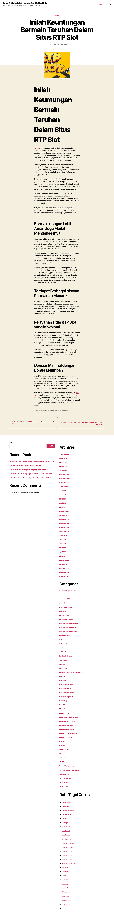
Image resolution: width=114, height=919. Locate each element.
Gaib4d (62, 631)
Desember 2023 (65, 465)
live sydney (63, 692)
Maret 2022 (63, 547)
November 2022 (65, 514)
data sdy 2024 (67, 891)
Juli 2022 (62, 531)
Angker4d (63, 602)
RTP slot (57, 15)
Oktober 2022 (64, 518)
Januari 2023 (64, 506)
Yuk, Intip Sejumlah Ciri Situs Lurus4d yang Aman (28, 459)
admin (54, 45)
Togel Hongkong (65, 769)
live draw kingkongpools (70, 854)
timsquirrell (63, 401)
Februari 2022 (64, 551)
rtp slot (40, 401)
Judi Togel (63, 659)
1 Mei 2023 (63, 45)
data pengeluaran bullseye (69, 614)
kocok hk (65, 871)
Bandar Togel (64, 606)
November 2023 (65, 469)
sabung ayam (64, 741)
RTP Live (62, 732)
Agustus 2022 (64, 527)
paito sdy (65, 858)
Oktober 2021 (64, 567)
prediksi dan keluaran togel (69, 708)
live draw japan (67, 895)
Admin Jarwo (64, 586)
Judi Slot (62, 655)
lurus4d (62, 696)
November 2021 (65, 563)
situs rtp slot (50, 401)
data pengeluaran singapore (70, 622)
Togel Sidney (64, 777)
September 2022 (65, 522)
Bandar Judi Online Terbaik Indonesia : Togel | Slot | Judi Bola (28, 3)
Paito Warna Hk (67, 842)
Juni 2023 (63, 486)
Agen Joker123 (65, 590)
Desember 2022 (65, 510)
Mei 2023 (62, 490)
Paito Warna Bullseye (69, 834)
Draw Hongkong (65, 626)
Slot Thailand (64, 753)
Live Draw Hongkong (67, 675)
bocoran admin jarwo (67, 610)
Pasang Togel (64, 704)
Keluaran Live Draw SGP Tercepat (72, 663)
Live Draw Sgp (67, 830)
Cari (11, 433)
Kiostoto (62, 667)
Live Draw (63, 671)
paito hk (64, 867)
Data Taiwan (66, 818)
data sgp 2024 (67, 883)
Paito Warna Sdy (68, 846)
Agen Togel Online (66, 598)
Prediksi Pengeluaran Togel (70, 716)
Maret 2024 (63, 453)
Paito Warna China (68, 838)
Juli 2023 (62, 482)
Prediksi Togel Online (67, 728)
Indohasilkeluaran (66, 647)
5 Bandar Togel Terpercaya (69, 582)
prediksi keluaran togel (68, 712)
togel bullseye (64, 765)
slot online (56, 401)
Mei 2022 (62, 539)
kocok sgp (65, 875)
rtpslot (44, 401)
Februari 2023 (64, 502)
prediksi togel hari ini (67, 720)
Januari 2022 (64, 555)
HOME (101, 4)
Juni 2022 (63, 535)
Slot (60, 745)
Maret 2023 (63, 498)
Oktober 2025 (64, 445)
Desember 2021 (65, 559)
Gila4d (61, 639)
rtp (37, 401)
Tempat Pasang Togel (67, 757)
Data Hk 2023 (67, 805)
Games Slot (63, 635)
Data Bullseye (67, 793)
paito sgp (65, 862)
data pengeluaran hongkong (70, 618)
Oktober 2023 (64, 473)
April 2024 (63, 449)
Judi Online (63, 651)
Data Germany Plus (69, 801)
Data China (66, 797)
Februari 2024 (64, 457)
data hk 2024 (66, 887)
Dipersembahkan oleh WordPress (67, 914)
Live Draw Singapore (67, 684)
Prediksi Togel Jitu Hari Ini (69, 724)
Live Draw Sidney (66, 679)
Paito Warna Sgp (68, 850)
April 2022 (63, 543)
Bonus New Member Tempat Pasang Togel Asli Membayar (31, 463)
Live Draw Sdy (67, 826)
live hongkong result (67, 688)
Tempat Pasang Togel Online (70, 761)
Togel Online (64, 773)
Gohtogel (62, 643)
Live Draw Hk (66, 822)
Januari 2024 (64, 461)
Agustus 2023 (64, 478)
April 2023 (63, 494)
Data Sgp (65, 814)
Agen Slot (63, 594)
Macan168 (63, 700)
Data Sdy (65, 810)
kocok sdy (65, 879)
